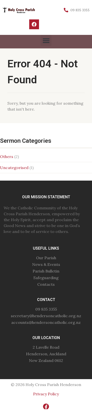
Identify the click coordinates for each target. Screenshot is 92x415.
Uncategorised (14, 167)
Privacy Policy (46, 393)
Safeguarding (46, 277)
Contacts (46, 284)
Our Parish (46, 257)
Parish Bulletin (46, 271)
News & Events (46, 264)
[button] (46, 40)
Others (6, 156)
